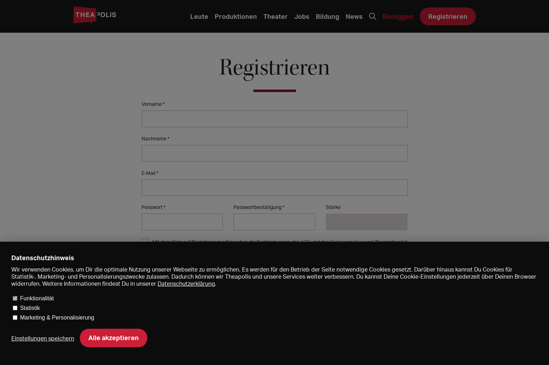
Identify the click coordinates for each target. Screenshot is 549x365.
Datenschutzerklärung (186, 283)
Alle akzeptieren (113, 338)
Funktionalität (37, 298)
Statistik (30, 308)
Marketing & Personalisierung (57, 318)
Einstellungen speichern (42, 338)
